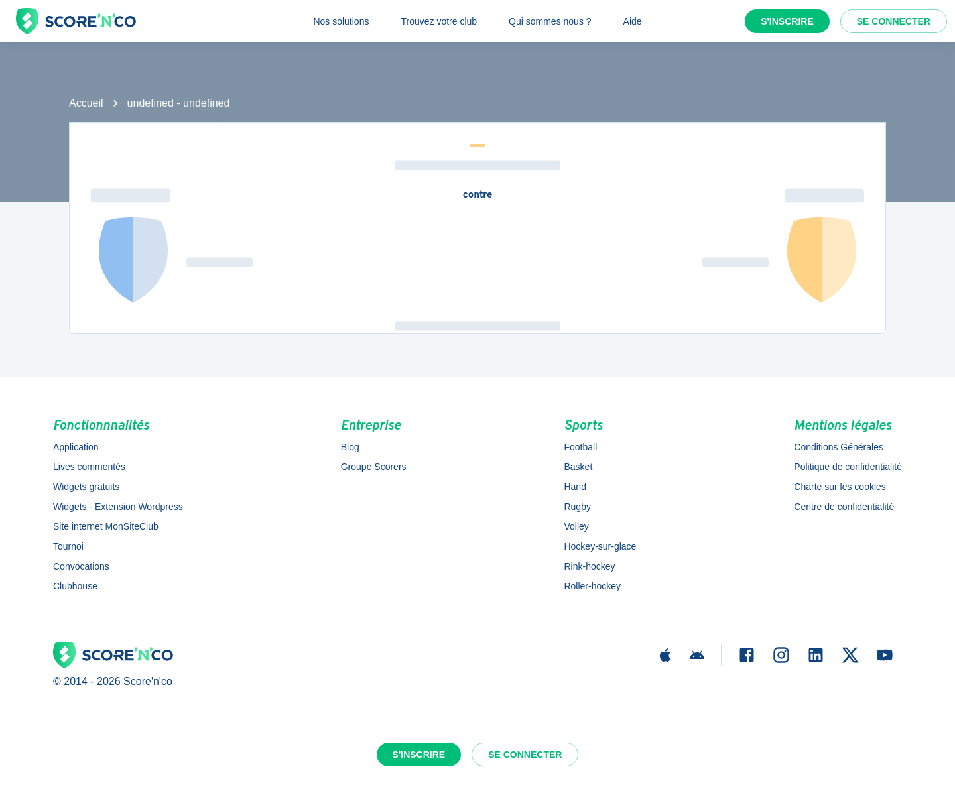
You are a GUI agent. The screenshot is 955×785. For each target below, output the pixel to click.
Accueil (86, 103)
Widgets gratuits (86, 486)
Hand (575, 486)
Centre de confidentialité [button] (844, 506)
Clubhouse (75, 586)
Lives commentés (89, 466)
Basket (578, 466)
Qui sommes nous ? (550, 21)
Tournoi (68, 546)
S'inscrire (787, 21)
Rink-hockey (589, 566)
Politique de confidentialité (848, 466)
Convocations (81, 566)
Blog (350, 447)
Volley (576, 526)
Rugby (577, 506)
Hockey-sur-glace (600, 546)
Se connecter (893, 21)
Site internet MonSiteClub (106, 526)
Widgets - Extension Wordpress (118, 506)
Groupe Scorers (374, 466)
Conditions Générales (838, 447)
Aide (632, 21)
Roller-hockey (592, 586)
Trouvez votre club (439, 21)
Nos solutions (341, 21)
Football (580, 447)
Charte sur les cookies (840, 486)
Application (76, 447)
